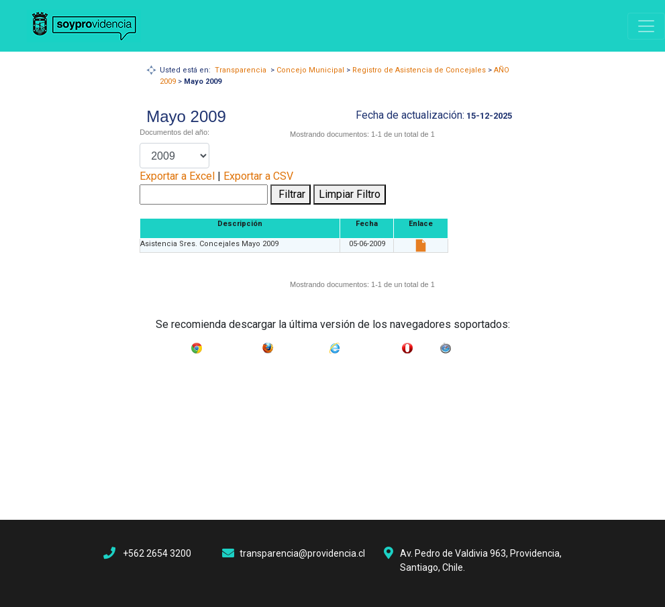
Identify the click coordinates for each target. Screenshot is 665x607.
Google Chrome (232, 345)
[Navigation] (646, 26)
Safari (464, 345)
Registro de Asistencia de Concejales (419, 70)
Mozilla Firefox (301, 345)
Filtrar (290, 194)
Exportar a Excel (177, 176)
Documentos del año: (174, 132)
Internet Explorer (371, 345)
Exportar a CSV (258, 176)
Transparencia (240, 70)
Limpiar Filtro (349, 194)
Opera (426, 345)
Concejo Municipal (310, 70)
